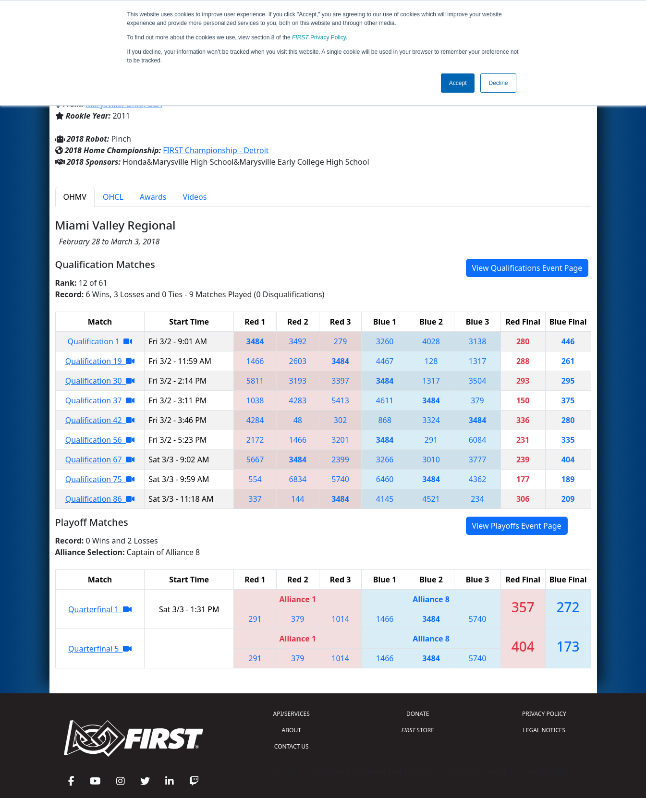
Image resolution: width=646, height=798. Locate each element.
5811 (255, 380)
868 (384, 420)
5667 (255, 459)
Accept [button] (458, 83)
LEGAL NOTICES (544, 730)
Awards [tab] (153, 197)
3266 (385, 459)
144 (297, 499)
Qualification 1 (99, 341)
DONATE (417, 714)
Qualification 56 (99, 440)
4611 (385, 400)
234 (477, 499)
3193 (298, 380)
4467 (385, 361)
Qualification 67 (99, 459)
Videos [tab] (195, 197)
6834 (298, 479)
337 (254, 499)
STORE (418, 730)
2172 (255, 440)
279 (340, 341)
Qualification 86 (99, 499)
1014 (340, 619)
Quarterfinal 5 (100, 648)
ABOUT (291, 730)
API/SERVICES (291, 714)
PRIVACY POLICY (544, 714)
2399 (340, 459)
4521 (431, 499)
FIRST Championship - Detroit (215, 150)
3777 (478, 459)
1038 (255, 400)
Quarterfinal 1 (100, 609)
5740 (340, 479)
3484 (255, 341)
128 (431, 361)
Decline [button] (498, 83)
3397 (340, 380)
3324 (431, 420)
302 (340, 420)
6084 (478, 440)
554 (254, 479)
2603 (298, 361)
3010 (431, 459)
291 (431, 440)
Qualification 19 (99, 361)
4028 (431, 341)
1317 (478, 361)
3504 (478, 380)
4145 (385, 499)
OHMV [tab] (74, 197)
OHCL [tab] (113, 197)
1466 (255, 361)
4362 (478, 479)
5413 (340, 400)
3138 (478, 341)
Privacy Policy (319, 37)
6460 (385, 479)
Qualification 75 (99, 479)
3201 (340, 440)
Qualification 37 (99, 400)
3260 (385, 341)
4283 (298, 400)
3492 (298, 341)
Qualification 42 (99, 420)
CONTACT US (291, 746)
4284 (255, 420)
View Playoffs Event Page (516, 525)
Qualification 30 (99, 380)
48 (297, 420)
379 (477, 400)
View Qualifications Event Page (527, 268)
